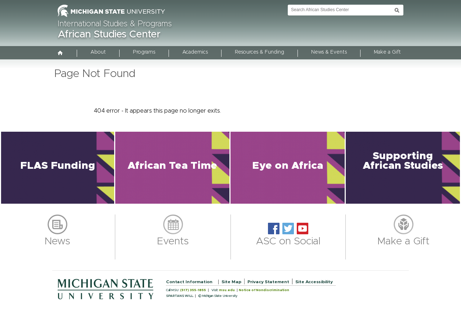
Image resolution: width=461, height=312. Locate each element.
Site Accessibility (314, 282)
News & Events (329, 52)
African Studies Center (109, 35)
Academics (195, 52)
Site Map (231, 282)
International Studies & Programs (115, 24)
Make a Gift (387, 52)
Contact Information (189, 282)
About (98, 52)
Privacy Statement (268, 282)
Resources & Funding (259, 52)
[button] (57, 168)
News (57, 241)
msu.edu (227, 290)
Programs (144, 52)
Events (173, 241)
